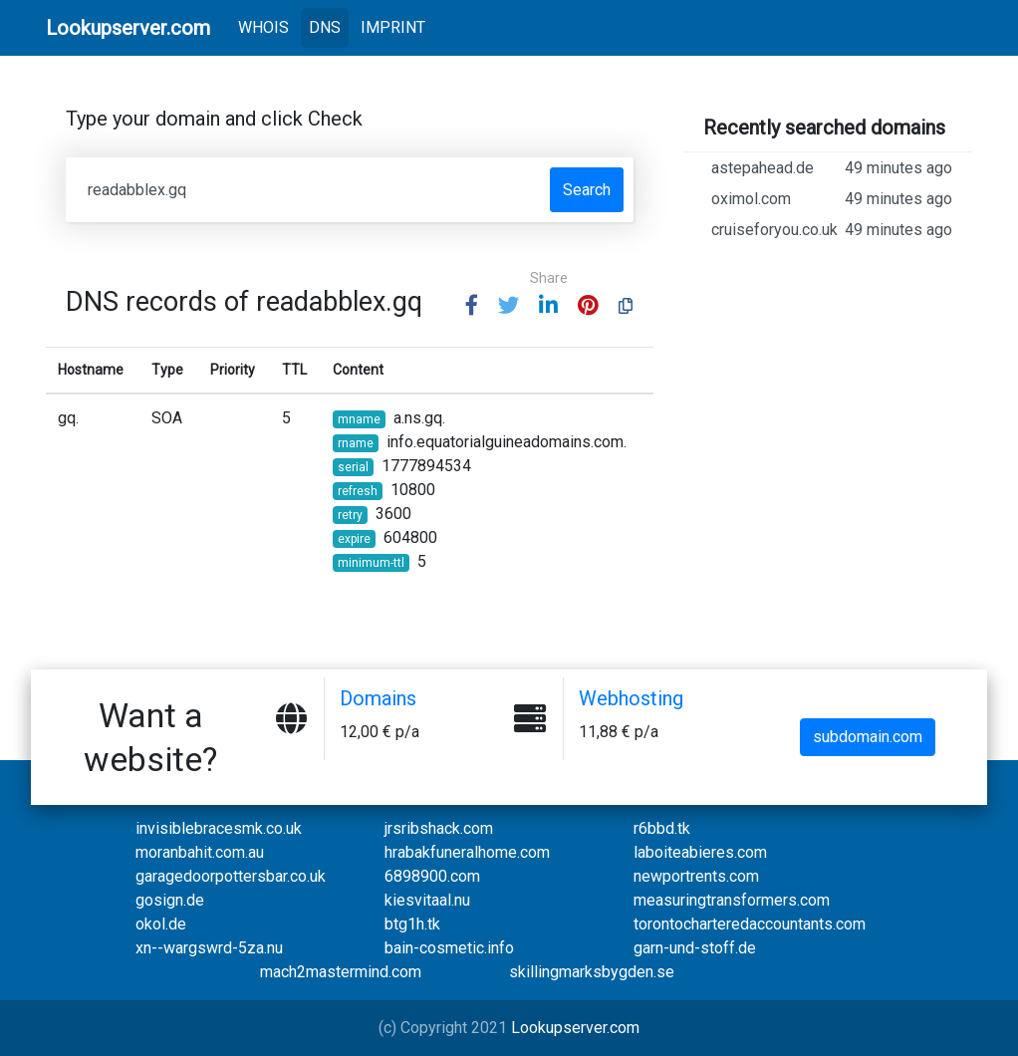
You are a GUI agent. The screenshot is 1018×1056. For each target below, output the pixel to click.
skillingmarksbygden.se (591, 971)
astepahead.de (831, 168)
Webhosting (631, 698)
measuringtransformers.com (732, 900)
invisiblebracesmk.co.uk (218, 828)
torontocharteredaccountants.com (750, 924)
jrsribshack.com (438, 828)
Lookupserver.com (575, 1027)
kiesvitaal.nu (427, 900)
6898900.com (432, 876)
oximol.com (831, 199)
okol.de (160, 924)
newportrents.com (696, 876)
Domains (378, 698)
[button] (471, 306)
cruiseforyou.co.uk (831, 230)
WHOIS (267, 26)
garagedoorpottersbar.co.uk (230, 876)
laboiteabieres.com (700, 852)
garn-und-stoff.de (695, 947)
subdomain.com (867, 736)
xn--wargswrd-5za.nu (209, 947)
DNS (325, 27)
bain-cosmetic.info (449, 947)
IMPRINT (393, 27)
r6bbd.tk (662, 828)
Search (587, 189)
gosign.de (169, 900)
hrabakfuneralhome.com (467, 852)
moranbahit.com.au (199, 852)
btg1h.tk (412, 924)
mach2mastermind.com (340, 971)
